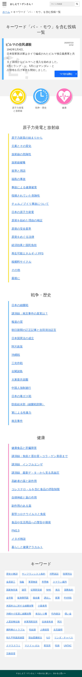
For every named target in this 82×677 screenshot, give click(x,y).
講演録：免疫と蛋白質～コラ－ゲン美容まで (40, 456)
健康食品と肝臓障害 (24, 447)
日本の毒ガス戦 (21, 396)
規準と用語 (19, 170)
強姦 (22, 582)
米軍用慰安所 (30, 621)
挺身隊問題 (23, 597)
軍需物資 (32, 582)
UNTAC (68, 645)
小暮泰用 (42, 605)
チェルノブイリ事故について (30, 203)
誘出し (47, 597)
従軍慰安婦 (36, 590)
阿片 (59, 621)
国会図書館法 (35, 637)
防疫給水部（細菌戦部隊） (28, 404)
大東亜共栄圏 (20, 379)
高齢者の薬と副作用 (24, 480)
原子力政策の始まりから (27, 137)
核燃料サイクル (21, 261)
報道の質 (17, 321)
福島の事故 (19, 179)
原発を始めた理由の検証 (27, 220)
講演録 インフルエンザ (27, 464)
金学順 (9, 597)
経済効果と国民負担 (24, 245)
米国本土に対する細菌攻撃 (20, 605)
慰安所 (47, 645)
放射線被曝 (18, 162)
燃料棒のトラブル (15, 629)
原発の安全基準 (21, 228)
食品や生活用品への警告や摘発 (31, 522)
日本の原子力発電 (23, 212)
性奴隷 (32, 629)
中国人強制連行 (21, 387)
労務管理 (10, 653)
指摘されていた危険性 (26, 195)
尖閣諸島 (17, 371)
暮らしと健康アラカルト (27, 547)
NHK (48, 590)
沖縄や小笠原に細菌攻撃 (18, 613)
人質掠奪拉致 (13, 621)
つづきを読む (66, 74)
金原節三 (10, 582)
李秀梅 (45, 582)
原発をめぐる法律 (23, 236)
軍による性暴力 (21, 412)
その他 (16, 269)
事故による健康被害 (24, 187)
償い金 (68, 613)
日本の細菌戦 (20, 305)
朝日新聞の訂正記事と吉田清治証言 (34, 329)
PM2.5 (15, 530)
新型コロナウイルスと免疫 (29, 514)
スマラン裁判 (60, 582)
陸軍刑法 (67, 574)
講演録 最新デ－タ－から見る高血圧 (35, 472)
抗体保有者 (47, 621)
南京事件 (17, 420)
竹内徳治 (55, 613)
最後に (16, 278)
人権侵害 (44, 629)
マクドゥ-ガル (32, 645)
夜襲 (57, 597)
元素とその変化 (21, 145)
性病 (57, 645)
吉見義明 (57, 629)
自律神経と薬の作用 (24, 497)
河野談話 (54, 574)
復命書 (36, 597)
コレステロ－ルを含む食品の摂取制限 (36, 489)
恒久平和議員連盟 (15, 637)
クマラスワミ (13, 645)
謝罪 (24, 590)
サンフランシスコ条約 (33, 574)
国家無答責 (12, 590)
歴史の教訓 (12, 574)
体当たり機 (41, 613)
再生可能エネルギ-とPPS (27, 253)
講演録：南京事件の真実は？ (30, 313)
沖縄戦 (16, 354)
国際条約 (68, 590)
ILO (48, 637)
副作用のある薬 (21, 505)
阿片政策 (17, 346)
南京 (57, 590)
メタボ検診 (19, 538)
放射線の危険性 (21, 154)
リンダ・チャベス (63, 637)
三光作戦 (17, 363)
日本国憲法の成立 (23, 338)
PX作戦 (67, 597)
